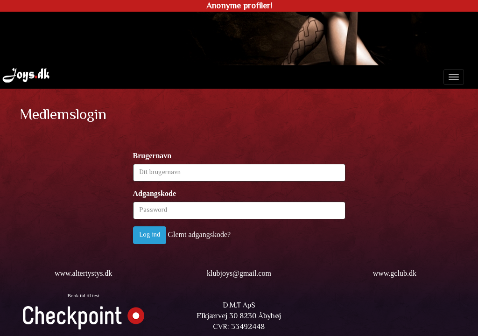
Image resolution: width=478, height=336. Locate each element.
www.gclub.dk (394, 273)
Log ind (149, 235)
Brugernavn (152, 156)
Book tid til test (83, 295)
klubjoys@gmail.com (239, 273)
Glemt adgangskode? (199, 234)
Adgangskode (154, 193)
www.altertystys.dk (83, 273)
